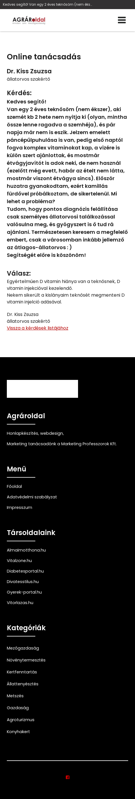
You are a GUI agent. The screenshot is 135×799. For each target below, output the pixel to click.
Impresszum (19, 507)
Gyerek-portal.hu (24, 592)
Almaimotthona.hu (26, 550)
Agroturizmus (20, 720)
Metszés (15, 696)
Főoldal (14, 486)
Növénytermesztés (26, 660)
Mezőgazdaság (23, 648)
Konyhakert (18, 732)
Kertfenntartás (22, 672)
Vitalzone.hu (19, 560)
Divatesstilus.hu (23, 581)
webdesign (51, 433)
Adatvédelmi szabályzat (32, 497)
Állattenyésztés (22, 684)
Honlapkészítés (22, 433)
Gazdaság (18, 708)
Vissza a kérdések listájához (37, 328)
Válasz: (19, 273)
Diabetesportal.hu (25, 571)
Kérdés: (19, 93)
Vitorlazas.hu (20, 603)
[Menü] (122, 20)
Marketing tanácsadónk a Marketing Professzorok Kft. (62, 444)
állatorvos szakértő (28, 79)
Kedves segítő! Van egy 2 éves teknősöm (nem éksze (48, 4)
